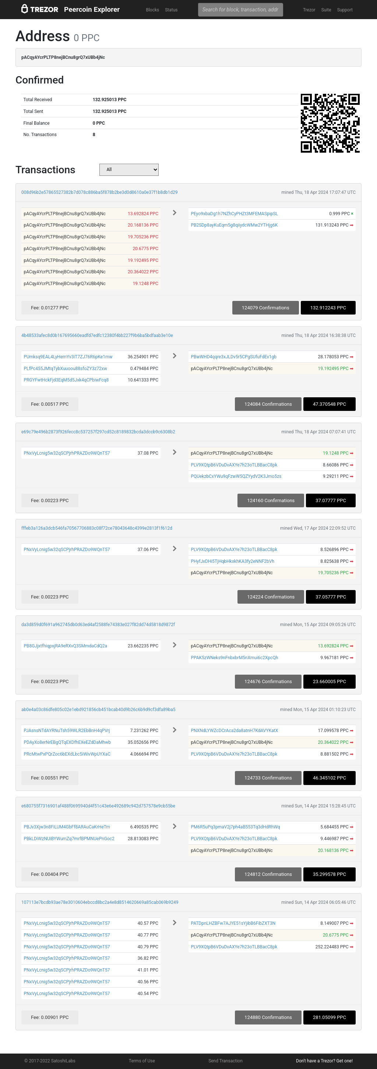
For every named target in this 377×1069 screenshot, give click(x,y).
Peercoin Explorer (92, 9)
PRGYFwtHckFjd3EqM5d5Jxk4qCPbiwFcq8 (66, 380)
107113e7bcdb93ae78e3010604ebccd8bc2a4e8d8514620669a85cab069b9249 (100, 902)
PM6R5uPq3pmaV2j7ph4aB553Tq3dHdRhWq (235, 827)
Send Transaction (225, 1060)
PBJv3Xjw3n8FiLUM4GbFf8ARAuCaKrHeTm (67, 827)
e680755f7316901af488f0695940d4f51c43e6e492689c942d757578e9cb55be (98, 806)
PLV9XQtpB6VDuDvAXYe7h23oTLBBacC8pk (234, 465)
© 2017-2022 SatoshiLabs (49, 1060)
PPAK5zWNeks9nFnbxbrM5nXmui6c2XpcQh (234, 657)
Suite (326, 10)
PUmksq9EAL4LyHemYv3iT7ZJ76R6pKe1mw (68, 356)
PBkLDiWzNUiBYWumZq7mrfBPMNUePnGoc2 (69, 838)
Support (345, 10)
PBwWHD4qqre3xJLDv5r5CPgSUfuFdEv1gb (233, 356)
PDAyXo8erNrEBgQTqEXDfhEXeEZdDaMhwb (67, 742)
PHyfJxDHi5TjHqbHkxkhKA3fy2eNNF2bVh (232, 561)
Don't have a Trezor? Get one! (324, 1060)
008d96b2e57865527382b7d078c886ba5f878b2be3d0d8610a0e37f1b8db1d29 (99, 192)
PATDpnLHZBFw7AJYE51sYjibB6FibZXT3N (233, 923)
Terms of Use (142, 1060)
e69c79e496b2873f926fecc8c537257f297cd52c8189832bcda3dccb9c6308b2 (98, 431)
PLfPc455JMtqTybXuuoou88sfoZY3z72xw (65, 368)
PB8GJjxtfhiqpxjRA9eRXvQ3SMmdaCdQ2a (65, 646)
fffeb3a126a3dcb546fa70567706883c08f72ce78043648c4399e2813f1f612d (96, 528)
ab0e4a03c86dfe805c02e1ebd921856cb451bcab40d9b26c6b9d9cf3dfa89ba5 (98, 709)
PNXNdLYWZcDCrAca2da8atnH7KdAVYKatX (234, 730)
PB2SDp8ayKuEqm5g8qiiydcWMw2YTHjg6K (234, 225)
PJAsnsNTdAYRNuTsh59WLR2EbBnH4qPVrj (67, 730)
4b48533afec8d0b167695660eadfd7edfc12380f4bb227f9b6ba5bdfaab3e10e (97, 335)
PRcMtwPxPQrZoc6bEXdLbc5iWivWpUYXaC (67, 754)
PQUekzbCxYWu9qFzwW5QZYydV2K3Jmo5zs (236, 476)
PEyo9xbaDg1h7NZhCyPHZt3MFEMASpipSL (234, 213)
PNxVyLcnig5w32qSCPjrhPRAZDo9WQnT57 (67, 453)
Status (171, 10)
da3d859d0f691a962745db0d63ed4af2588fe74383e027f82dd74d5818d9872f (98, 624)
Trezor (309, 10)
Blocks (152, 10)
